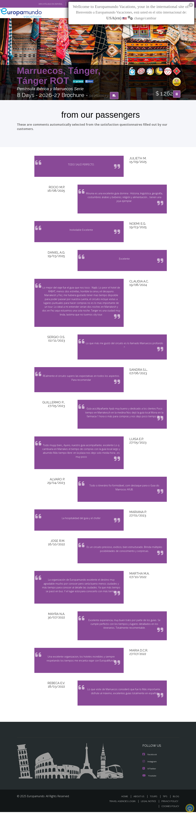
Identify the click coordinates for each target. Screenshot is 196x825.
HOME (126, 809)
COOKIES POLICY (169, 819)
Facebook (149, 768)
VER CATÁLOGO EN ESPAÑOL (42, 4)
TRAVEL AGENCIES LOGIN (120, 814)
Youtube (149, 788)
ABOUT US (140, 809)
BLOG (176, 809)
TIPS (165, 809)
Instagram (149, 775)
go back (78, 82)
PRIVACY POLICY (169, 814)
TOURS (154, 809)
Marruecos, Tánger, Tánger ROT (59, 76)
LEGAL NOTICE (147, 814)
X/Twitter (149, 782)
